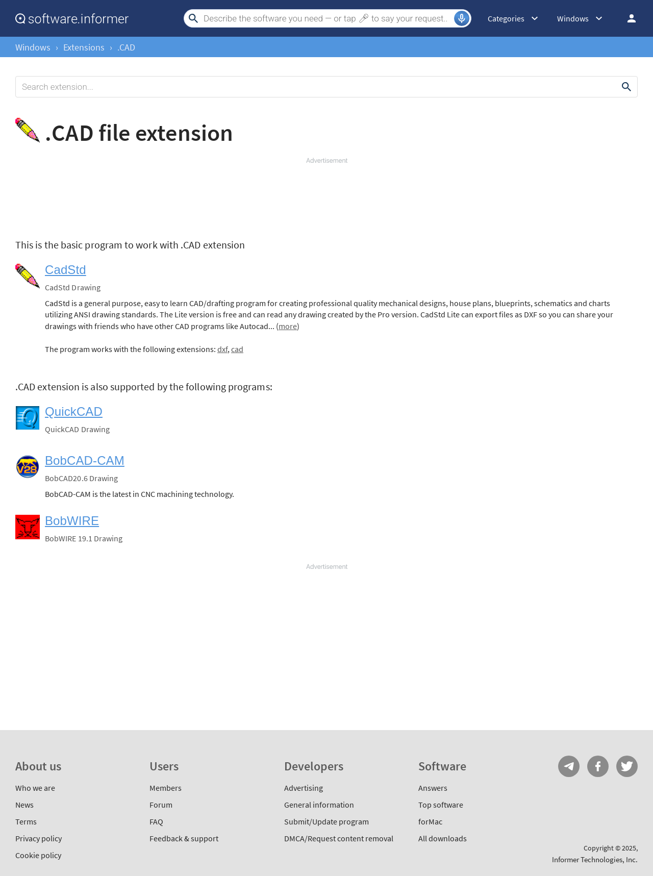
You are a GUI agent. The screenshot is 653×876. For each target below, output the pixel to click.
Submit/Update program (326, 821)
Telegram (569, 766)
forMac (430, 821)
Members (165, 788)
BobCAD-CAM (84, 460)
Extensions (84, 47)
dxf (222, 349)
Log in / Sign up (627, 18)
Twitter (627, 766)
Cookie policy (38, 855)
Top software (440, 804)
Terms (26, 821)
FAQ (156, 821)
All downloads (442, 838)
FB (598, 766)
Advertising (303, 788)
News (24, 804)
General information (319, 804)
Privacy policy (38, 838)
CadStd (65, 270)
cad (237, 349)
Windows (33, 47)
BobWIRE (72, 521)
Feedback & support (183, 838)
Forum (160, 804)
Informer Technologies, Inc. (595, 859)
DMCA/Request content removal (338, 838)
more (288, 326)
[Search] (327, 18)
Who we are (35, 788)
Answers (432, 788)
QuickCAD (74, 411)
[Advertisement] (326, 196)
